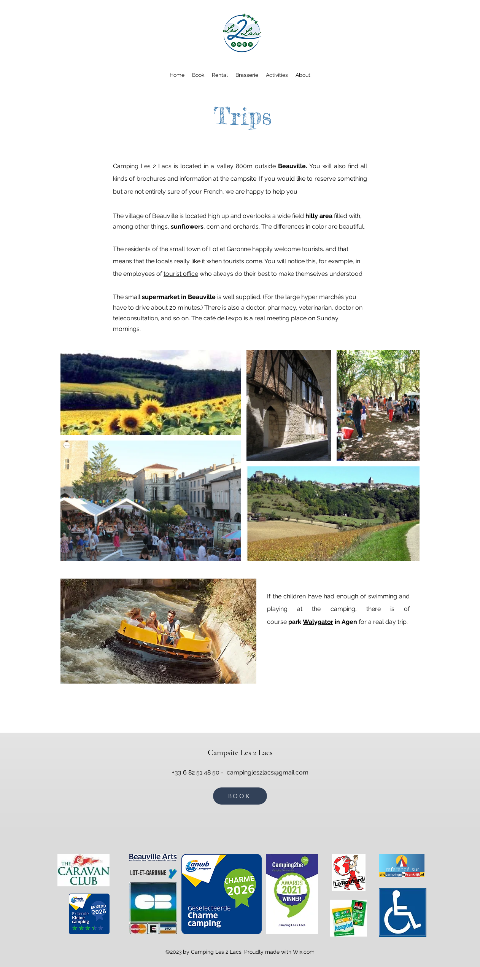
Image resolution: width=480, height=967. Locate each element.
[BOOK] (240, 796)
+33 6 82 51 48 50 (195, 772)
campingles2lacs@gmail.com (267, 772)
